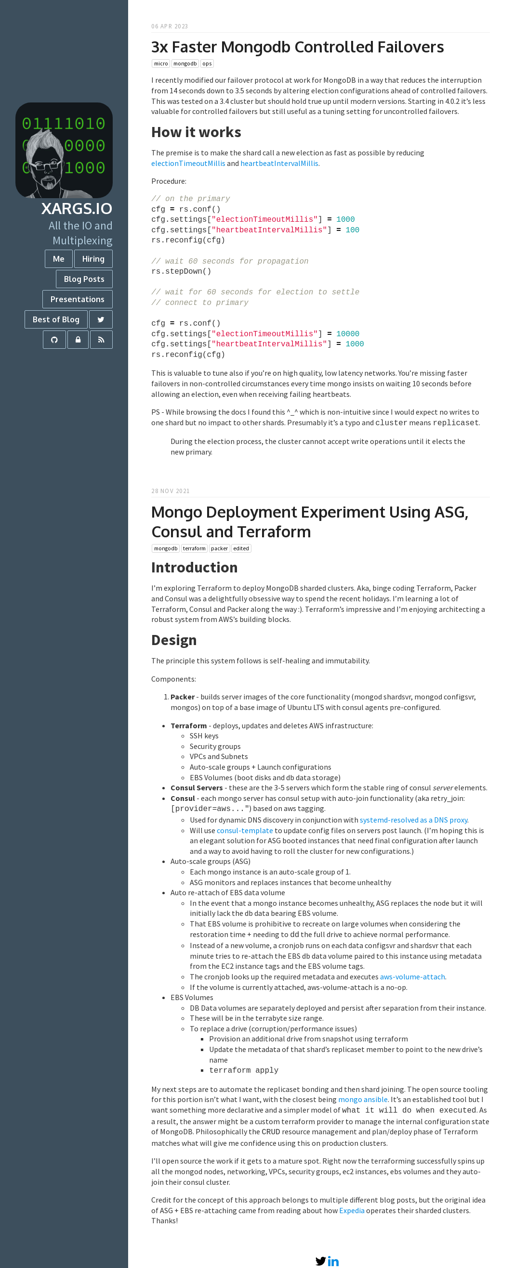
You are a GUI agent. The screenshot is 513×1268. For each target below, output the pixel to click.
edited (241, 547)
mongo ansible (363, 1095)
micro (161, 63)
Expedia (352, 1204)
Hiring (93, 259)
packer (219, 547)
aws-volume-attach (412, 973)
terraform (194, 547)
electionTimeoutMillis (188, 163)
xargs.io (77, 208)
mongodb (185, 63)
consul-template (245, 828)
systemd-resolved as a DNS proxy (413, 818)
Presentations (78, 299)
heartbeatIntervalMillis (279, 163)
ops (206, 63)
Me (59, 259)
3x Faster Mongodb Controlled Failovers (297, 46)
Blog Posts (84, 279)
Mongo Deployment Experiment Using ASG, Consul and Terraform (310, 520)
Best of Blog (56, 319)
